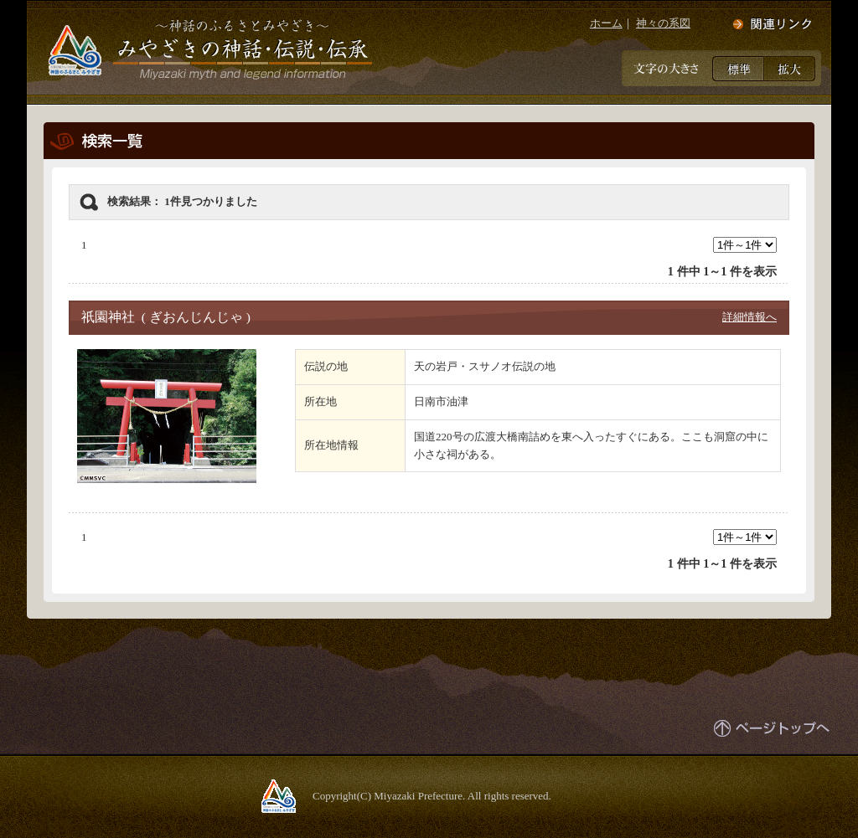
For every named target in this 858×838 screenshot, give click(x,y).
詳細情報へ (749, 317)
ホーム (606, 23)
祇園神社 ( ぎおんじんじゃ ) (166, 317)
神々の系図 (663, 23)
